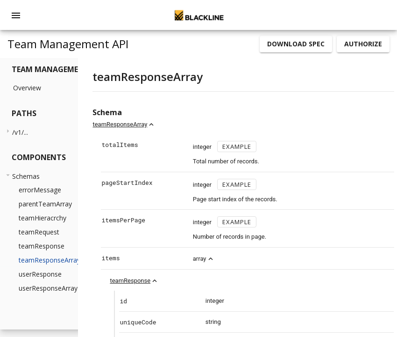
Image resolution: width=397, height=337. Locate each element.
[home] (198, 15)
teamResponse (183, 280)
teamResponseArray (172, 124)
